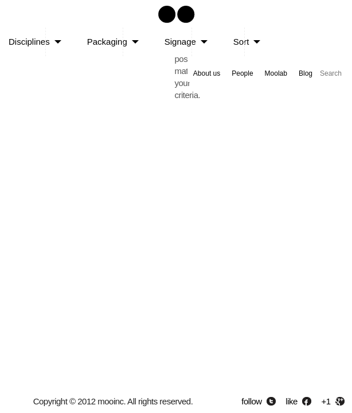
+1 (326, 401)
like (291, 401)
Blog (305, 73)
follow (251, 401)
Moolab (276, 73)
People (242, 73)
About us (206, 73)
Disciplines (29, 41)
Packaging (107, 41)
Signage (180, 41)
